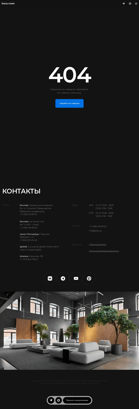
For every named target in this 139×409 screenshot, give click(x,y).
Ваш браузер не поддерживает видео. (69, 331)
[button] (77, 400)
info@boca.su (95, 231)
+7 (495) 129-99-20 (97, 226)
